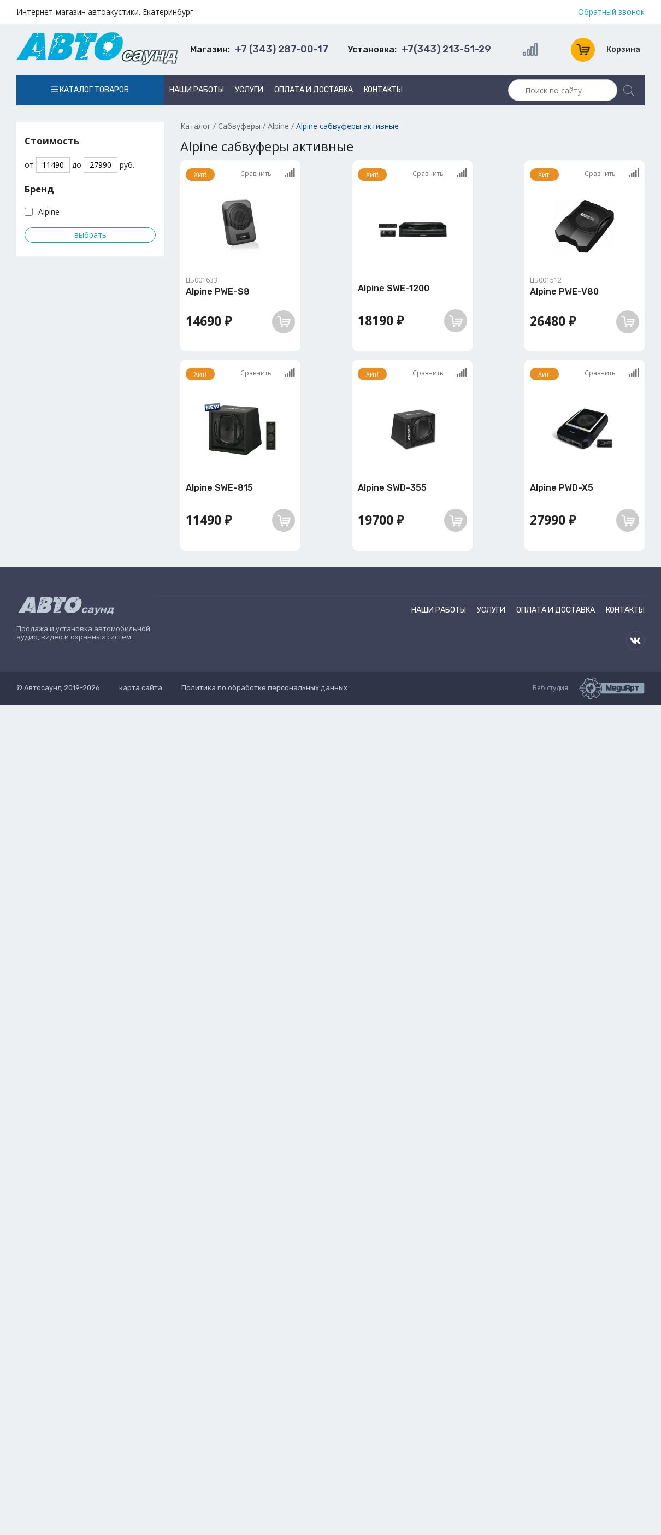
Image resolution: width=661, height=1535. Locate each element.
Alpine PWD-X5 (561, 488)
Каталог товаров (90, 90)
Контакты (383, 90)
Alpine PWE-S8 (218, 291)
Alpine (49, 212)
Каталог (195, 126)
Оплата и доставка (313, 90)
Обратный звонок (611, 12)
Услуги (249, 90)
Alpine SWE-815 (219, 488)
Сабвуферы (239, 126)
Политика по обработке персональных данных (264, 688)
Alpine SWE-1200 (393, 288)
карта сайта (140, 688)
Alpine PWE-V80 (564, 291)
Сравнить (267, 173)
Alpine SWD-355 (392, 488)
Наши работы (196, 90)
